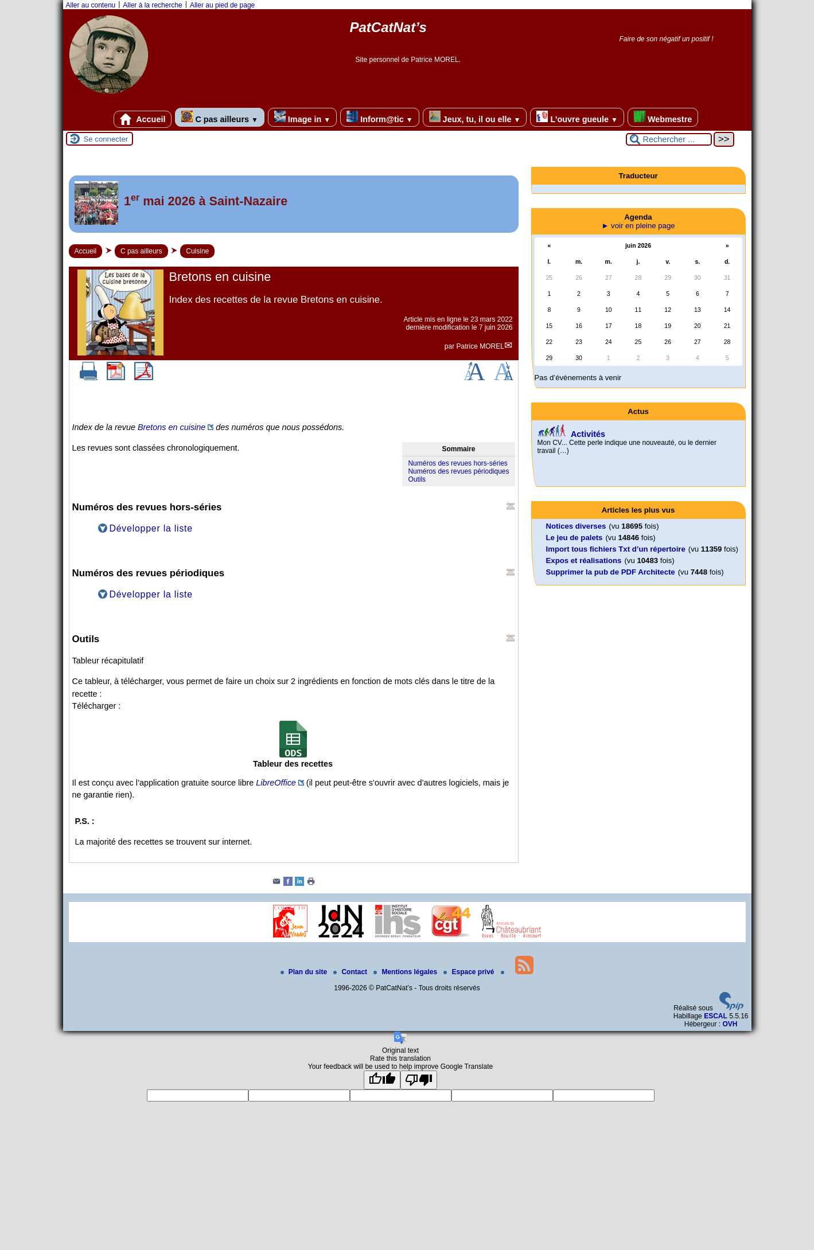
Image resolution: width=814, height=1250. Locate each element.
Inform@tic (379, 117)
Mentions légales (406, 972)
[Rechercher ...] (669, 139)
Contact (351, 972)
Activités (588, 434)
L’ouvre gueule (576, 117)
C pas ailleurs (219, 117)
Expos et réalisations (584, 560)
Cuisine (197, 251)
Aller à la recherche (152, 5)
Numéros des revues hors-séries (457, 463)
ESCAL (715, 1016)
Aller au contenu (91, 5)
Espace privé (469, 972)
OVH (729, 1024)
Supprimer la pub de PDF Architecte (610, 572)
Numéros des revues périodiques (458, 471)
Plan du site (305, 972)
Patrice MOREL (480, 346)
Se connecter (106, 139)
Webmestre (663, 117)
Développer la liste (151, 528)
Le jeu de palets (574, 537)
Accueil (143, 119)
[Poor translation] (418, 1080)
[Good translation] (382, 1080)
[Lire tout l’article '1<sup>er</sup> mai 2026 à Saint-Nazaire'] (294, 204)
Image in (302, 117)
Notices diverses (576, 526)
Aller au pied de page (222, 5)
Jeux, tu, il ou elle (475, 117)
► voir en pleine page (638, 225)
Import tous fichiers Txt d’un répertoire (616, 549)
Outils (417, 479)
